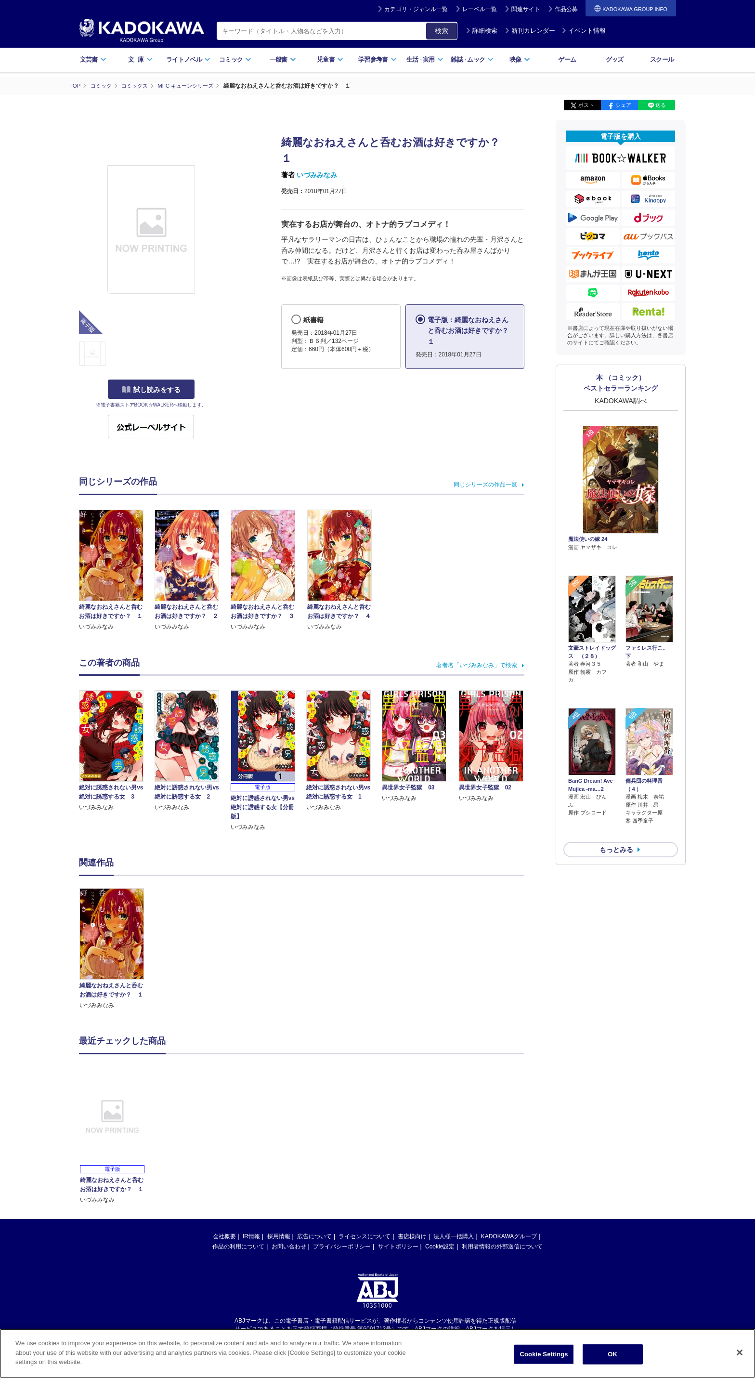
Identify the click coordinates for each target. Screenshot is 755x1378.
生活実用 (424, 59)
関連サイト (525, 9)
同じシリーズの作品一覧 (485, 484)
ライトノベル (188, 59)
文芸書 (93, 59)
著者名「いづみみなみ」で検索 (476, 665)
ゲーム (567, 59)
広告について (314, 1236)
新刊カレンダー (530, 30)
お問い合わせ (289, 1246)
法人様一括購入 (453, 1236)
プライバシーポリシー (342, 1246)
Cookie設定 (440, 1246)
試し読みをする (151, 390)
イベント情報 (583, 30)
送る (660, 105)
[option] (117, 949)
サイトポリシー (398, 1246)
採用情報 (278, 1236)
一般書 (283, 59)
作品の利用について (238, 1246)
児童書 (330, 59)
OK (612, 1354)
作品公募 (566, 9)
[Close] (739, 1352)
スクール (662, 59)
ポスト (586, 105)
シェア (623, 105)
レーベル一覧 (479, 9)
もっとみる (616, 798)
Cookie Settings (544, 1354)
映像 (519, 59)
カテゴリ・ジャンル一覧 (416, 9)
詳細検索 (481, 30)
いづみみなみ (317, 175)
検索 (441, 31)
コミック (235, 59)
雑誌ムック (472, 59)
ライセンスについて (364, 1236)
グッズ (615, 59)
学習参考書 (377, 59)
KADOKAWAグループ (509, 1236)
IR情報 (251, 1236)
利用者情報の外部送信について (502, 1246)
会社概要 (224, 1236)
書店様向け (412, 1236)
